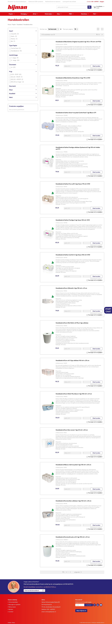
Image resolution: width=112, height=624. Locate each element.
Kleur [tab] (11, 90)
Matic (14, 36)
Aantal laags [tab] (13, 55)
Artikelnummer (59, 44)
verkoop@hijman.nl (50, 611)
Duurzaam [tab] (12, 64)
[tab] (21, 600)
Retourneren (12, 607)
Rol (13, 41)
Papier (14, 24)
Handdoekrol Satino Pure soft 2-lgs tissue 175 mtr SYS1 (73, 184)
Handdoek (20, 24)
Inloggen (102, 1)
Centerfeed (16, 48)
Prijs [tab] (10, 71)
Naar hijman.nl (81, 610)
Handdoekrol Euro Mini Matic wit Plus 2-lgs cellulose (72, 323)
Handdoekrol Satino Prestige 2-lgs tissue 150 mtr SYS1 (73, 220)
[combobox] (73, 7)
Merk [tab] (11, 97)
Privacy (13, 622)
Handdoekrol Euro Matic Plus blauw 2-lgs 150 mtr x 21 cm (74, 394)
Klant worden (96, 66)
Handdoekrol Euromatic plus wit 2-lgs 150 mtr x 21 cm (73, 537)
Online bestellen (13, 602)
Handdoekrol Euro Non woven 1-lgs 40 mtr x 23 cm (72, 430)
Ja (13, 67)
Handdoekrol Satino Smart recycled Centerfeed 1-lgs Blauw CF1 (76, 112)
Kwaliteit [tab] (12, 93)
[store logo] (17, 7)
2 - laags (15, 60)
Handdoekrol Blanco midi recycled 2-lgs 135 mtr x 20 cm (73, 465)
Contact (11, 611)
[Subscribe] (88, 605)
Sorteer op (43, 29)
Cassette (15, 34)
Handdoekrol (17, 51)
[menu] (56, 14)
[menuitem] (11, 14)
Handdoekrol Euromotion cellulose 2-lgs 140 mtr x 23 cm (73, 501)
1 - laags (15, 58)
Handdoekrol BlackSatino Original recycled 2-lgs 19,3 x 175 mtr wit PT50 (78, 42)
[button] (79, 70)
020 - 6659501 (51, 609)
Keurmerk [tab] (12, 86)
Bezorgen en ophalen (14, 604)
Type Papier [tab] (13, 45)
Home (9, 24)
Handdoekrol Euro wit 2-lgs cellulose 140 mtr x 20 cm (72, 360)
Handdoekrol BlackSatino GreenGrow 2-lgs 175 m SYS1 (73, 78)
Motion (14, 39)
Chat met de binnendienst (31, 590)
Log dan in (99, 68)
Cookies (9, 622)
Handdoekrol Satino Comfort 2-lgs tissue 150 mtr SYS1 (73, 255)
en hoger (18, 82)
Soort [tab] (11, 31)
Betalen (11, 609)
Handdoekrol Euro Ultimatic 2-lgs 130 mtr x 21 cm (71, 288)
